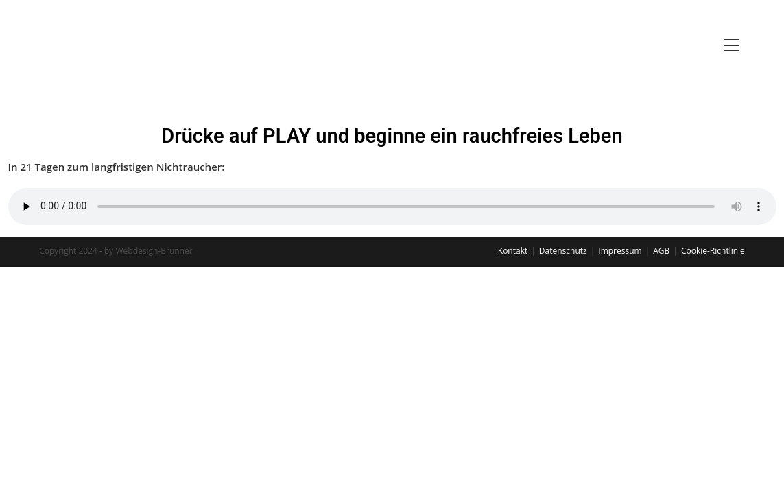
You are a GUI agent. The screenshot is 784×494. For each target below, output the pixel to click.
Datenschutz (563, 251)
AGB (661, 251)
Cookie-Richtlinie (713, 251)
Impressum (619, 251)
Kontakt (512, 251)
